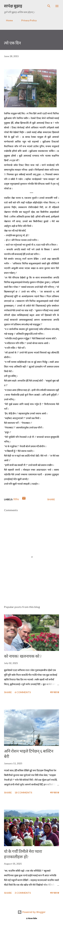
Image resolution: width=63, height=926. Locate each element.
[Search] (49, 6)
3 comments (23, 892)
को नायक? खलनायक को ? (23, 656)
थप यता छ (54, 692)
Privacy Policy (27, 20)
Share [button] (51, 499)
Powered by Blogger (32, 912)
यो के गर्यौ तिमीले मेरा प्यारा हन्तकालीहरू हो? (23, 854)
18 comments (23, 792)
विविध (16, 499)
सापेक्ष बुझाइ (13, 6)
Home (7, 20)
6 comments (23, 692)
